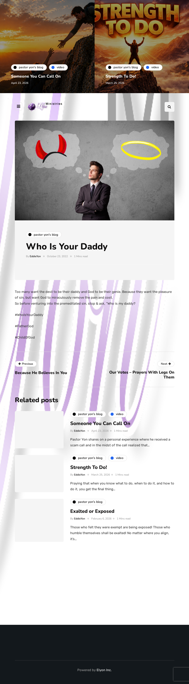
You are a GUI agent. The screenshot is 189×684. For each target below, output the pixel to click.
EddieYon (35, 256)
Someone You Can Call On (36, 76)
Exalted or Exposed (92, 512)
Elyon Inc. (104, 670)
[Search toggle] (169, 107)
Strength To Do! (121, 76)
